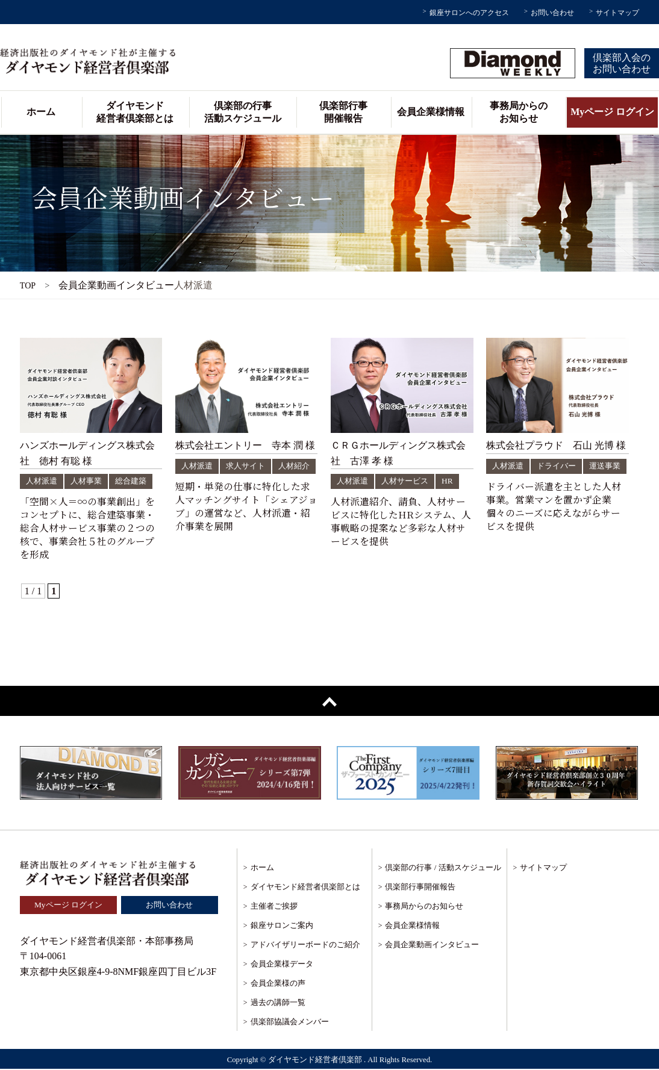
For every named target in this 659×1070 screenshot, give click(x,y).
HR (453, 480)
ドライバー (560, 465)
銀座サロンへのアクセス (469, 12)
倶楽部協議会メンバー (290, 1022)
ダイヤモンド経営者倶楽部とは (134, 112)
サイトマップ (617, 12)
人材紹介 (198, 482)
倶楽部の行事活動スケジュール (242, 112)
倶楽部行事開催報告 (343, 112)
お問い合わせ (552, 12)
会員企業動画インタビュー (432, 945)
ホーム (41, 112)
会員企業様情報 (430, 112)
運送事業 (509, 482)
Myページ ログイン (612, 112)
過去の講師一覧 (278, 1002)
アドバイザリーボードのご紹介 (305, 945)
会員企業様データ (282, 964)
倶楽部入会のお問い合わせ (622, 63)
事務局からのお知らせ (519, 112)
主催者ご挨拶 (274, 906)
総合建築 (137, 480)
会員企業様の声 (278, 983)
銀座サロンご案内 (282, 925)
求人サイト (249, 465)
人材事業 (90, 480)
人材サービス (409, 480)
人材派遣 (43, 480)
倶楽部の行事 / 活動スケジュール (443, 867)
